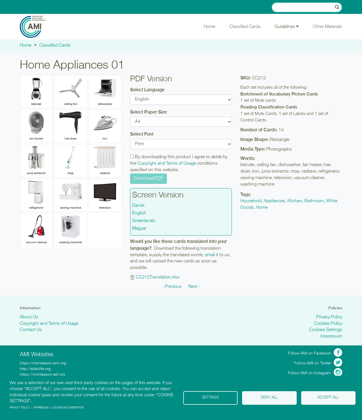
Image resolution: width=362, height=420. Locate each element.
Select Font (141, 134)
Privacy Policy (329, 317)
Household (251, 201)
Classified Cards (244, 27)
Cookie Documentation (68, 407)
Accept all (328, 397)
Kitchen (294, 201)
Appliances (274, 201)
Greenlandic (143, 221)
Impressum (331, 336)
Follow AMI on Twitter (312, 363)
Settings (210, 397)
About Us (29, 317)
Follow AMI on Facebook (309, 353)
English (139, 213)
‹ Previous (172, 286)
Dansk (138, 205)
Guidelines (287, 26)
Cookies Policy (328, 323)
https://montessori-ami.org (43, 363)
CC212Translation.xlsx (158, 277)
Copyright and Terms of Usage (166, 163)
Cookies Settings (325, 330)
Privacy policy (20, 407)
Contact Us (31, 330)
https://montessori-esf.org (42, 375)
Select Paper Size (148, 112)
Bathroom (314, 201)
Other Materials (327, 27)
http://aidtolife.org (35, 369)
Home (209, 27)
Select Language (147, 89)
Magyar (139, 228)
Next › (194, 286)
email (210, 255)
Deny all (269, 397)
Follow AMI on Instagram (309, 373)
